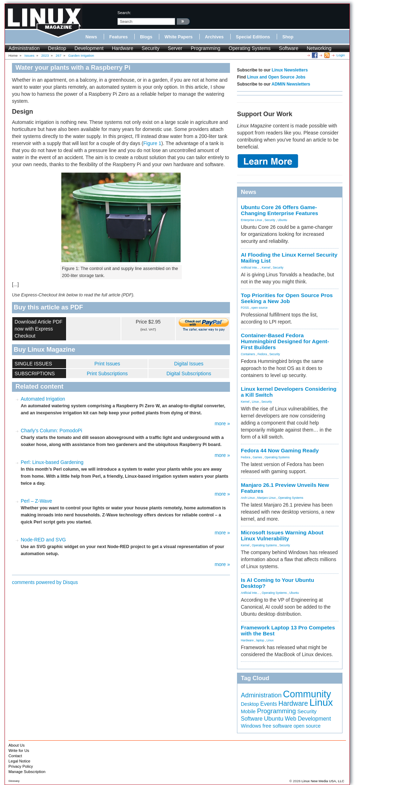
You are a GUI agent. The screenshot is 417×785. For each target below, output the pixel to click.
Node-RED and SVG (43, 539)
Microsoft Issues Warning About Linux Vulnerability (282, 535)
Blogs (146, 36)
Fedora (262, 354)
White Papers (179, 36)
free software (277, 726)
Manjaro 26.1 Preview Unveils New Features (285, 488)
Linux (255, 401)
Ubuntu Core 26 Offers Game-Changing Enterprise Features (279, 210)
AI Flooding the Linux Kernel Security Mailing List (289, 258)
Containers (248, 354)
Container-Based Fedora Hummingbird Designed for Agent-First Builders (285, 341)
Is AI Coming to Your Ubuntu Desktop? (277, 583)
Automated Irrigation (43, 399)
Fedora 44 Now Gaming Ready (280, 450)
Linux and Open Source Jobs (276, 77)
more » (222, 423)
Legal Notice (19, 761)
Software (288, 48)
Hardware (122, 48)
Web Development (308, 719)
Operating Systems (249, 48)
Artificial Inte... (250, 267)
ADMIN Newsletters (290, 84)
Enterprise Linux (251, 220)
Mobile (248, 711)
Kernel (266, 267)
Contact (15, 756)
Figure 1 (152, 143)
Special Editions (253, 36)
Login (340, 55)
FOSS (245, 307)
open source (259, 307)
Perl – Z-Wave (36, 501)
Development (89, 48)
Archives (214, 36)
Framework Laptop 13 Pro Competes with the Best (288, 630)
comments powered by (45, 582)
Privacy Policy (20, 766)
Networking (319, 48)
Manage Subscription (26, 772)
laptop (260, 640)
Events (268, 704)
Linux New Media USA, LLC (323, 781)
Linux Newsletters (290, 70)
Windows (251, 726)
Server (175, 48)
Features (118, 36)
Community (307, 694)
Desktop (57, 48)
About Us (16, 745)
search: (124, 13)
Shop (287, 36)
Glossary (14, 781)
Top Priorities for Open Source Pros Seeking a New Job (287, 298)
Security (151, 48)
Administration (24, 48)
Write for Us (18, 750)
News (91, 36)
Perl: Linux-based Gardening (52, 462)
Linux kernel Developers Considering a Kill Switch (288, 392)
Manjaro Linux (266, 498)
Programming (205, 48)
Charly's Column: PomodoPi (51, 430)
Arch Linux (248, 498)
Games (257, 457)
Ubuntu (282, 220)
